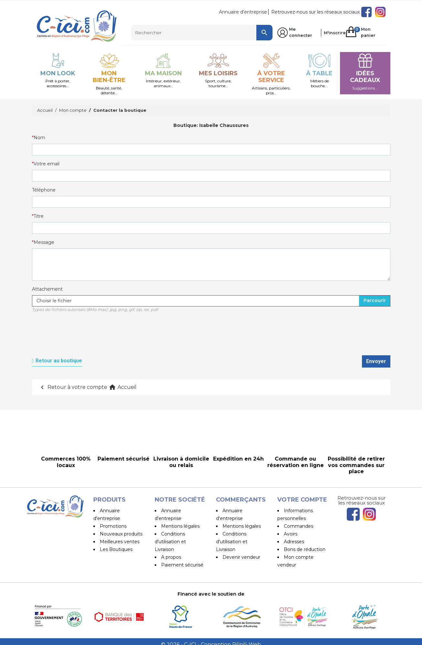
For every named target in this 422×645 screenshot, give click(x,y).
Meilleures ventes (119, 542)
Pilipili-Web (246, 638)
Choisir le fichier (54, 301)
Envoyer (376, 361)
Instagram (380, 12)
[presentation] (81, 337)
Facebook (366, 12)
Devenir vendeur (241, 557)
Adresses (294, 542)
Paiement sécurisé (182, 565)
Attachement (47, 289)
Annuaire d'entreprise (243, 12)
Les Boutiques (116, 549)
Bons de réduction (304, 549)
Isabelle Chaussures (224, 125)
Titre (39, 216)
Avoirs (290, 534)
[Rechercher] (202, 32)
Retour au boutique (59, 361)
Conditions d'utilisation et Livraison (170, 541)
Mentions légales (180, 526)
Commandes (298, 526)
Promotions (113, 526)
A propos (171, 557)
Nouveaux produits (121, 534)
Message (44, 242)
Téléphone (44, 190)
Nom (39, 137)
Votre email (46, 164)
